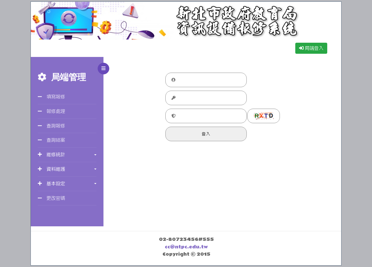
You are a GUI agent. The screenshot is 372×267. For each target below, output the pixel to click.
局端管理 (62, 77)
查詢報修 (51, 125)
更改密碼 (51, 198)
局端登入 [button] (311, 48)
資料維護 (51, 168)
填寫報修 (51, 96)
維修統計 (51, 154)
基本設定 (51, 183)
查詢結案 (51, 139)
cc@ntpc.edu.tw (186, 246)
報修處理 (51, 111)
